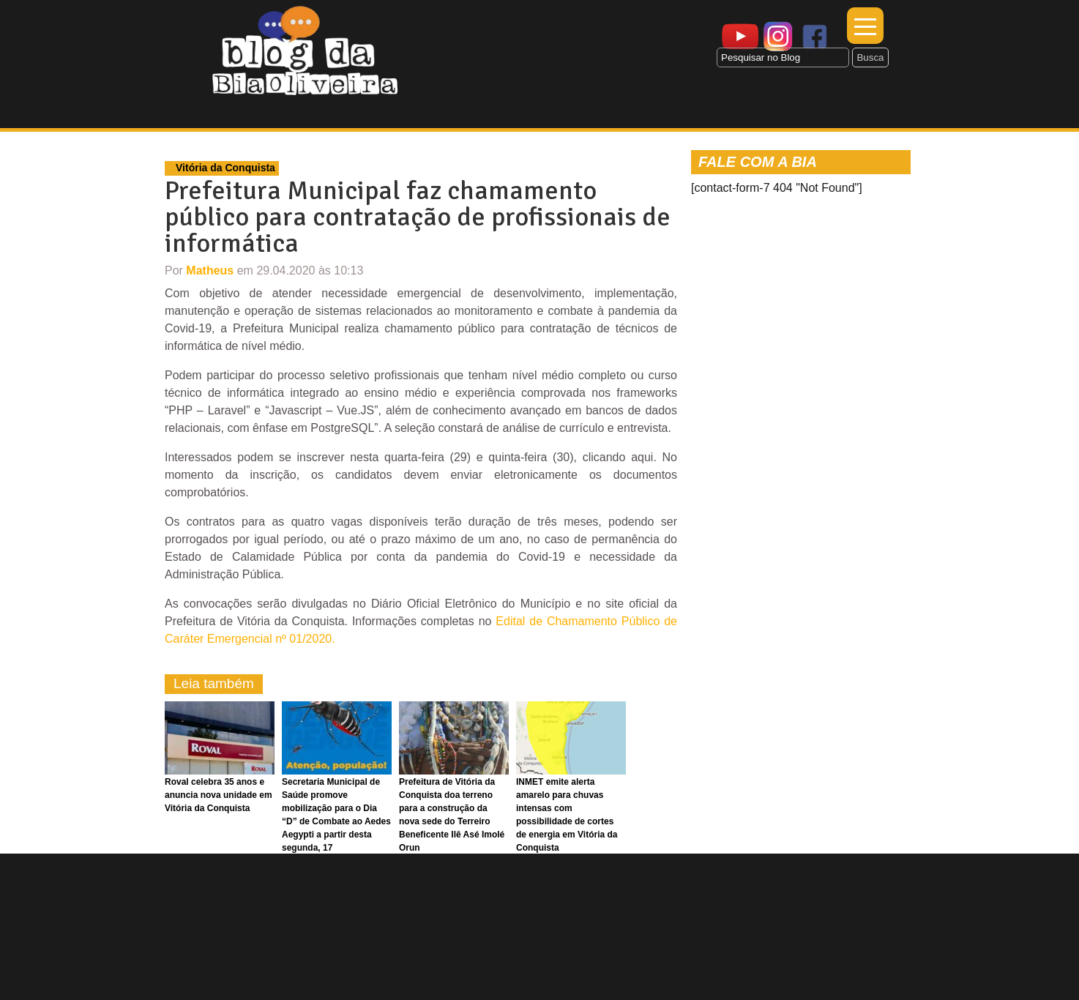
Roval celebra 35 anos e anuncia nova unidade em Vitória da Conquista (218, 795)
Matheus (210, 270)
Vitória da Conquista (225, 167)
